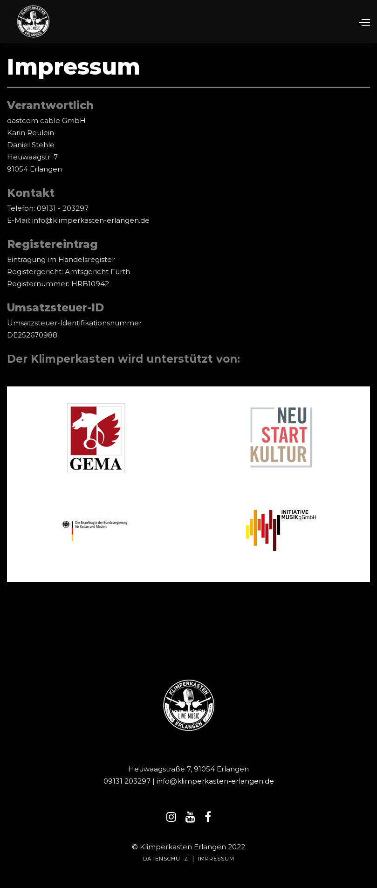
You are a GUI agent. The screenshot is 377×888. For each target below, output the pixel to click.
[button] (360, 21)
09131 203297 (127, 781)
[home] (33, 21)
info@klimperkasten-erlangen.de (215, 781)
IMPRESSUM (216, 858)
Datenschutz (165, 858)
